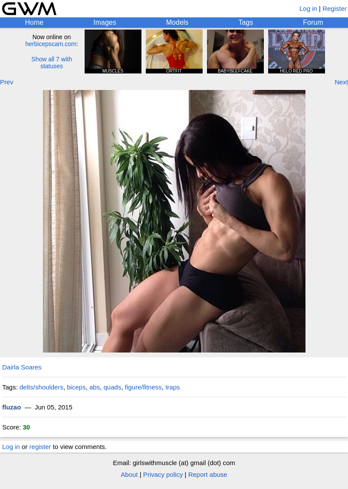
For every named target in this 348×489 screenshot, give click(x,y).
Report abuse (207, 474)
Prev (6, 82)
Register (334, 8)
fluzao (11, 407)
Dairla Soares (22, 367)
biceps (76, 387)
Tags (245, 22)
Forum (313, 22)
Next (341, 82)
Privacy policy (163, 474)
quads (112, 387)
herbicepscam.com (50, 43)
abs (94, 387)
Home (34, 22)
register (40, 446)
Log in (308, 8)
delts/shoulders (41, 387)
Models (177, 22)
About (129, 474)
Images (104, 22)
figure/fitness (143, 387)
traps (172, 387)
